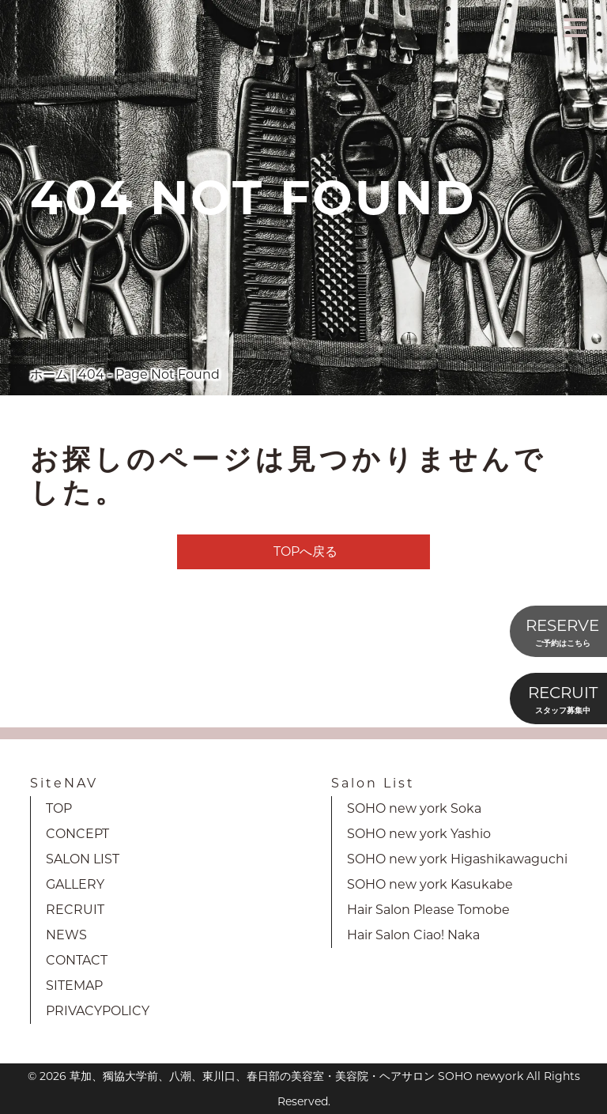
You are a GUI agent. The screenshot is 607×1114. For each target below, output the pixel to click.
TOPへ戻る (305, 551)
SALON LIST (82, 859)
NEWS (66, 934)
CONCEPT (77, 833)
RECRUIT (75, 909)
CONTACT (76, 960)
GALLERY (75, 884)
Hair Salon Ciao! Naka (413, 934)
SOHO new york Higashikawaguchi (457, 859)
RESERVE (562, 632)
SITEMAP (74, 985)
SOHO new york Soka (414, 808)
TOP (59, 808)
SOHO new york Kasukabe (430, 884)
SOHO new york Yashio (419, 833)
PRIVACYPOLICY (97, 1010)
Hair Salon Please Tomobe (428, 909)
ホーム (49, 374)
